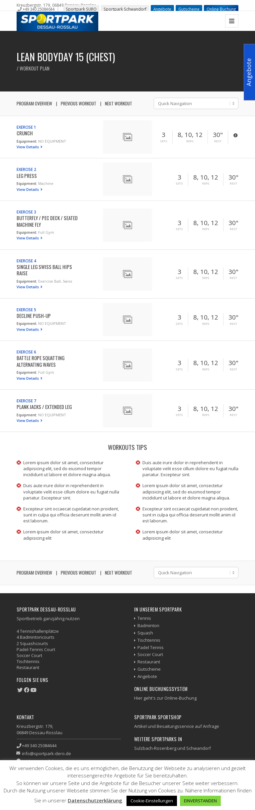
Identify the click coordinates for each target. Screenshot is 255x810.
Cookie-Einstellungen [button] (151, 801)
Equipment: (27, 141)
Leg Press (27, 175)
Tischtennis (148, 640)
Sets (163, 141)
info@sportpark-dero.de (46, 753)
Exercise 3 (26, 211)
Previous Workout (78, 103)
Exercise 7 (26, 400)
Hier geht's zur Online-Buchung (165, 698)
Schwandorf (198, 748)
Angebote (162, 9)
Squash (145, 633)
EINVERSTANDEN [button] (200, 801)
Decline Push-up (34, 315)
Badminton (148, 625)
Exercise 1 (26, 127)
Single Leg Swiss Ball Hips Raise (44, 270)
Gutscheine (189, 9)
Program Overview (34, 103)
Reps (190, 141)
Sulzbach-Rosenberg (155, 748)
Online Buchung (221, 9)
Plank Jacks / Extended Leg (44, 406)
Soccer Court (150, 654)
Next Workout (118, 103)
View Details (28, 146)
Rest (217, 141)
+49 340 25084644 (38, 9)
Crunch (25, 133)
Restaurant (148, 662)
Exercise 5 (26, 309)
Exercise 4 (26, 260)
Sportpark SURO (81, 9)
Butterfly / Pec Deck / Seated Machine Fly (47, 221)
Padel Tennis (150, 647)
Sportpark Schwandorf (125, 9)
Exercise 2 (26, 169)
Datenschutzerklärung (95, 800)
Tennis (144, 618)
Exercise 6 (26, 351)
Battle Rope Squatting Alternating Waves (40, 361)
